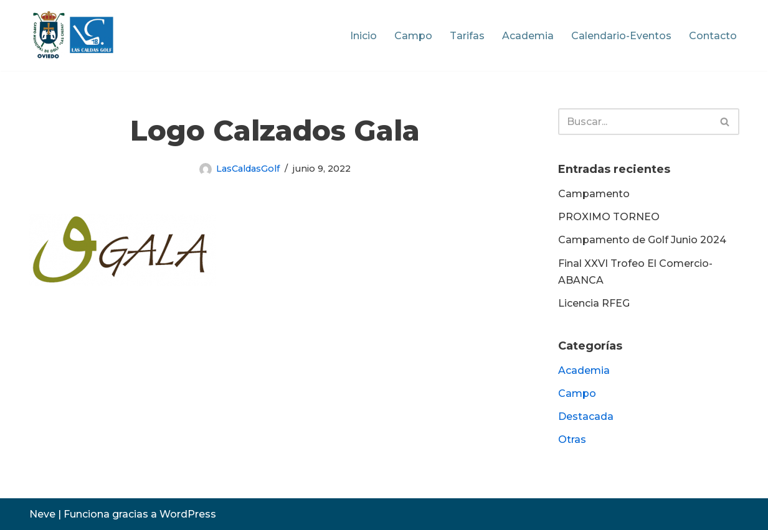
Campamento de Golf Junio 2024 (642, 240)
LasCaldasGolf (248, 168)
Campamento (594, 194)
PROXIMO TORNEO (609, 217)
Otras (572, 439)
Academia (528, 36)
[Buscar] (634, 121)
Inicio (363, 36)
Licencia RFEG (594, 303)
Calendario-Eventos (621, 36)
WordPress (187, 514)
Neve (42, 514)
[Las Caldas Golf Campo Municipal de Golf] (73, 35)
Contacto (713, 36)
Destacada (586, 416)
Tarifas (467, 36)
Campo (413, 36)
